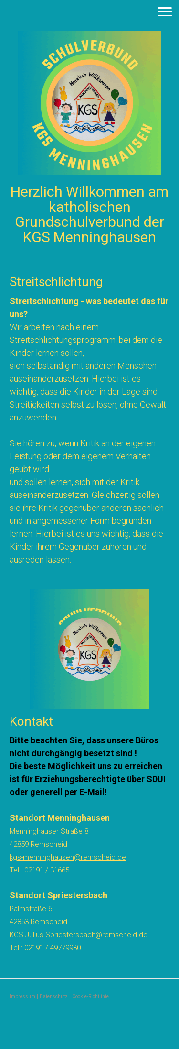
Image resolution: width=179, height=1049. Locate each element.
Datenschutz (54, 997)
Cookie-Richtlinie (90, 997)
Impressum (22, 997)
